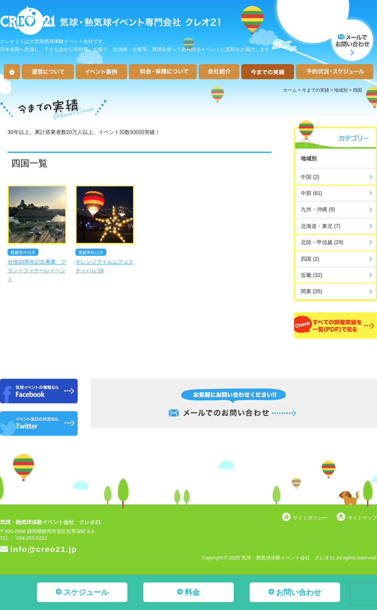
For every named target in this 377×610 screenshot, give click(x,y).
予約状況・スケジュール (334, 71)
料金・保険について (163, 71)
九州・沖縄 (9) (318, 209)
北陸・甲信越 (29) (322, 242)
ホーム (12, 71)
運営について (48, 71)
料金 (192, 592)
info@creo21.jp (43, 549)
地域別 (341, 90)
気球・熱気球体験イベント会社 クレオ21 (50, 522)
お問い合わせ (298, 592)
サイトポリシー (310, 518)
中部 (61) (311, 193)
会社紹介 (219, 71)
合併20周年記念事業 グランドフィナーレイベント (37, 270)
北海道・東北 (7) (320, 226)
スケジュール (86, 592)
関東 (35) (311, 291)
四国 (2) (310, 259)
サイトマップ (362, 518)
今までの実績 (267, 71)
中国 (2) (310, 177)
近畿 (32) (311, 275)
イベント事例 (101, 71)
